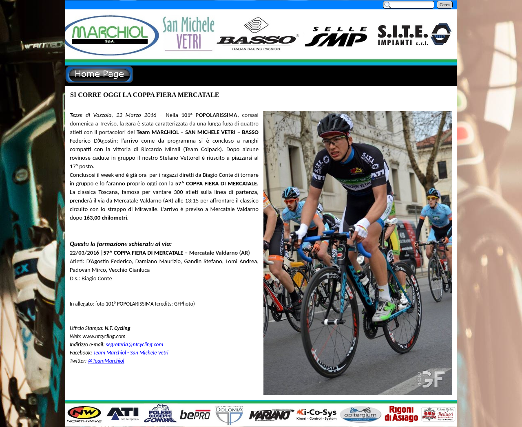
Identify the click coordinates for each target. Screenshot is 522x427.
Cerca (445, 4)
